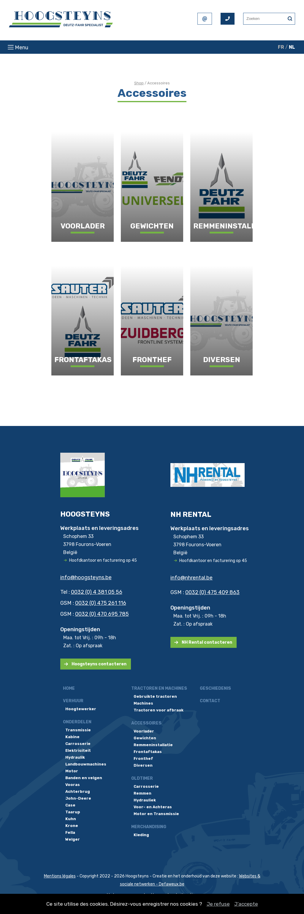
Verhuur (73, 700)
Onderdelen (77, 721)
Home (69, 688)
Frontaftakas (148, 751)
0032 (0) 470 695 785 (102, 614)
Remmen (142, 793)
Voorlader (144, 731)
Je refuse (218, 904)
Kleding (141, 835)
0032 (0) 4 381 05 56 (96, 592)
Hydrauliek (145, 800)
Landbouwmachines (85, 764)
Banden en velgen (83, 778)
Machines (143, 703)
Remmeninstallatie (153, 745)
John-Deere (78, 798)
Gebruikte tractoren (155, 696)
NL (292, 47)
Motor (71, 771)
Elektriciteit (78, 750)
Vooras (72, 784)
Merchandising (148, 826)
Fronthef (143, 758)
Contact (210, 700)
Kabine (72, 737)
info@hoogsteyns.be (86, 577)
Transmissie (78, 730)
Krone (71, 825)
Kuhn (70, 819)
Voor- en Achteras (153, 807)
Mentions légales (60, 876)
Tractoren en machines (159, 688)
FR (281, 47)
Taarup (72, 812)
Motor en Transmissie (156, 814)
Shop (139, 83)
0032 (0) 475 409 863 (212, 592)
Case (70, 805)
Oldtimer (142, 778)
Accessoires (146, 723)
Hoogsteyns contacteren (99, 664)
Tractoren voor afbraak (158, 710)
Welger (72, 839)
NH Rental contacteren (207, 642)
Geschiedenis (215, 688)
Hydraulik (75, 757)
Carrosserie (78, 743)
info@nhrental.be (191, 577)
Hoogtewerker (80, 709)
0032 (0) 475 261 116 (100, 603)
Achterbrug (77, 791)
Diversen (143, 765)
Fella (70, 832)
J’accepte (246, 904)
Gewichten (145, 738)
